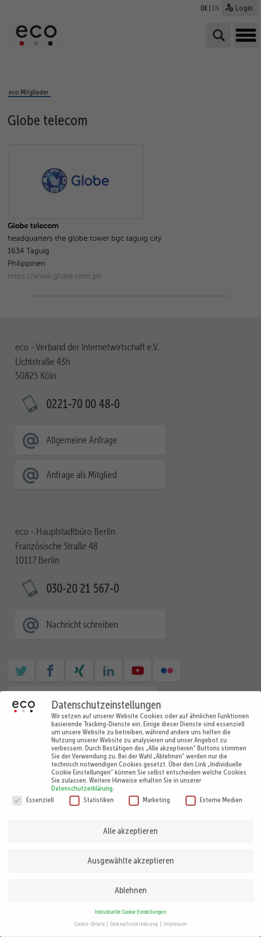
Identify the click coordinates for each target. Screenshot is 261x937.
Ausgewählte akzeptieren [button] (131, 854)
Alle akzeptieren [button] (130, 824)
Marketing (149, 792)
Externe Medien (214, 792)
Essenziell (33, 792)
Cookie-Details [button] (90, 917)
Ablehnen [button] (131, 883)
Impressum (175, 917)
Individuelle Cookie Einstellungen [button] (130, 905)
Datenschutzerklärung (82, 781)
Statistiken (91, 792)
